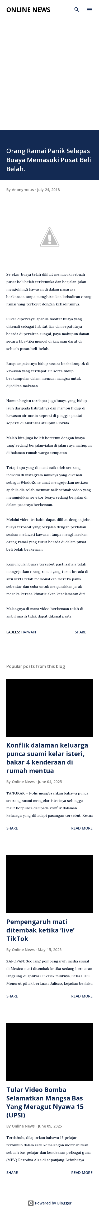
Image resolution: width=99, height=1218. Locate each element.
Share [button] (80, 631)
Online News (28, 9)
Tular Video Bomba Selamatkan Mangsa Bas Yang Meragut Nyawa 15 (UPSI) (45, 1102)
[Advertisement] (49, 77)
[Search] (77, 9)
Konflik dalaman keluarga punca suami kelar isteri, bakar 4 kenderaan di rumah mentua (47, 758)
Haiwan (28, 631)
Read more (82, 828)
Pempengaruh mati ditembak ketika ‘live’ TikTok (40, 930)
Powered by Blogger (50, 1203)
